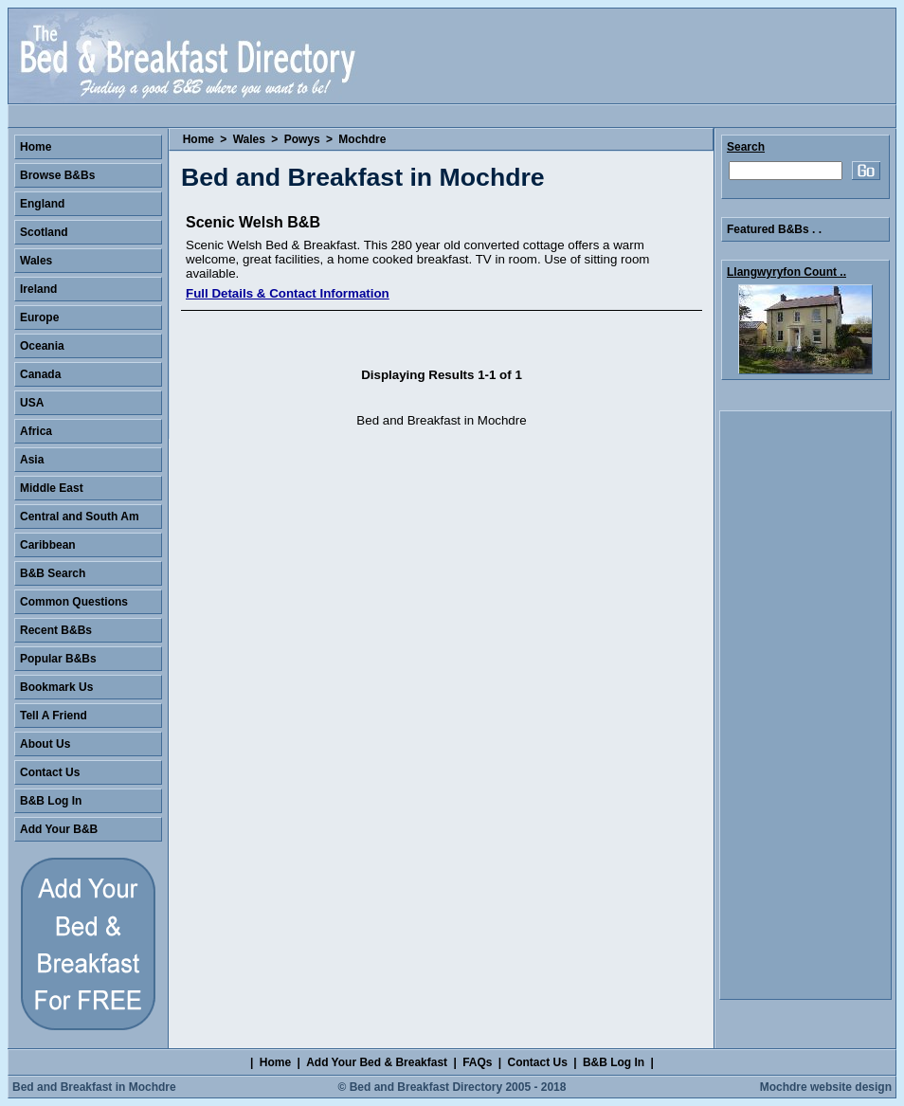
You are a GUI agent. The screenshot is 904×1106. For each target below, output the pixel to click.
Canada (40, 374)
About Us (45, 744)
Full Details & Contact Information (287, 293)
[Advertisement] (805, 705)
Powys (302, 139)
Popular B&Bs (58, 658)
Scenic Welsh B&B (253, 222)
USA (32, 402)
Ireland (38, 289)
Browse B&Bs (57, 175)
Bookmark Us (56, 687)
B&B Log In (50, 800)
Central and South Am (79, 516)
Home (198, 139)
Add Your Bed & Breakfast (376, 1062)
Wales (249, 139)
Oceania (42, 346)
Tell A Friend (53, 715)
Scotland (44, 232)
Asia (32, 459)
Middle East (51, 488)
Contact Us (50, 772)
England (42, 203)
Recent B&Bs (56, 630)
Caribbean (48, 545)
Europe (39, 317)
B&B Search (52, 573)
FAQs (477, 1062)
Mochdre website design (826, 1087)
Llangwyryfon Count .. (786, 272)
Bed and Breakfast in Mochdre (94, 1087)
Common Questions (74, 601)
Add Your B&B (59, 829)
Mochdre (362, 139)
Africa (36, 431)
